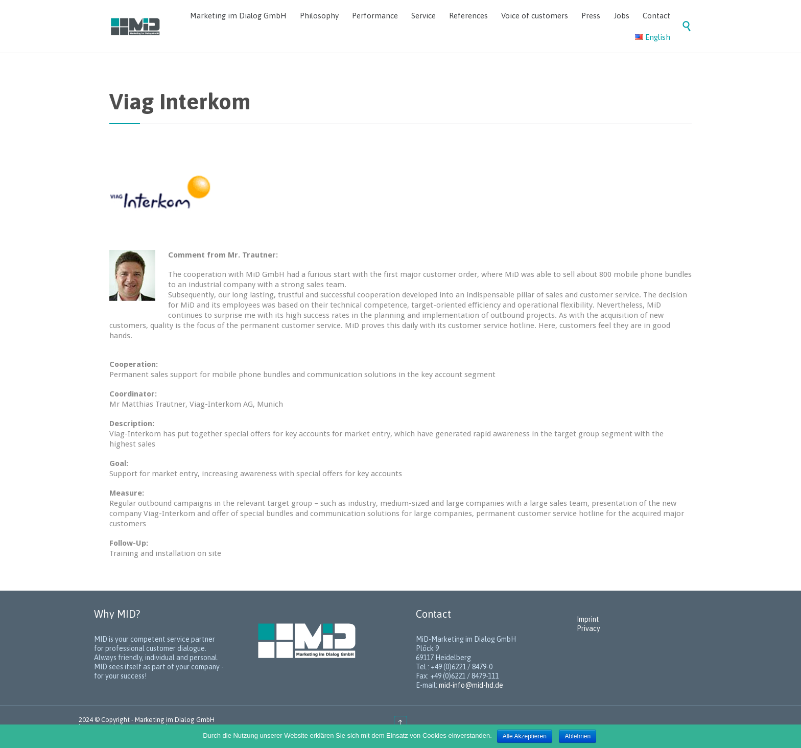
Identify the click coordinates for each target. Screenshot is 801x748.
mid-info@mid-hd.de (471, 685)
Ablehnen (577, 736)
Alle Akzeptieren (525, 736)
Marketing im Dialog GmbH (175, 719)
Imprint (588, 619)
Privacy (588, 628)
